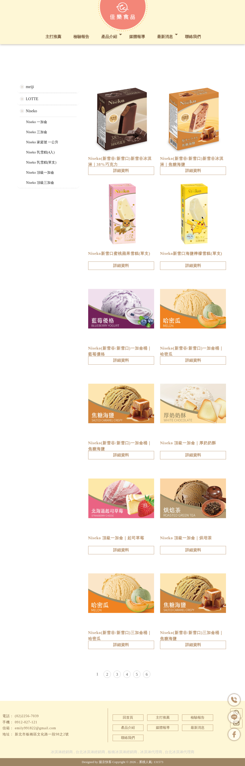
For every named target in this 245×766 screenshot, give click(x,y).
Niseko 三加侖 (36, 132)
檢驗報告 (81, 37)
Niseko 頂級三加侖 (40, 183)
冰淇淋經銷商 (62, 752)
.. (137, 762)
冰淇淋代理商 (151, 752)
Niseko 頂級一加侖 (40, 172)
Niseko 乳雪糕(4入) (40, 152)
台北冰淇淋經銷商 (90, 752)
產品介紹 (109, 37)
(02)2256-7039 (27, 716)
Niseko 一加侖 (36, 122)
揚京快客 (105, 762)
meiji (30, 87)
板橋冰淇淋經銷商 (122, 752)
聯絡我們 (193, 37)
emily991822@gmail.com (35, 728)
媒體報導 (137, 37)
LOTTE (32, 99)
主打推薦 (53, 37)
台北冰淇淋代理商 (179, 752)
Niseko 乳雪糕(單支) (41, 162)
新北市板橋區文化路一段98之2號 (42, 734)
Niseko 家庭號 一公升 (42, 142)
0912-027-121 (26, 722)
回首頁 (128, 717)
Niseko (31, 111)
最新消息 (165, 37)
